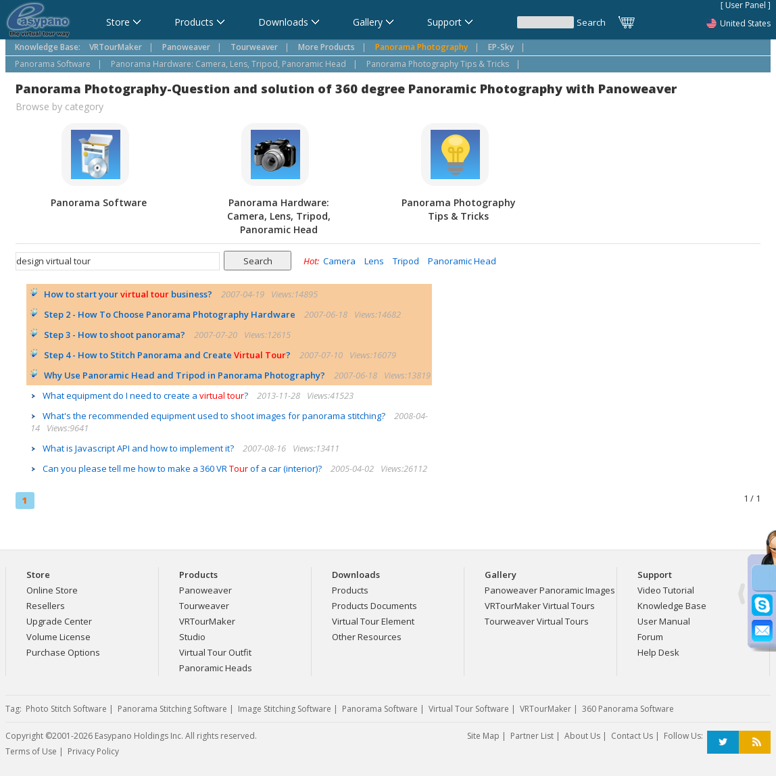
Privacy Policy (93, 751)
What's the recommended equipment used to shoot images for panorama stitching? (215, 416)
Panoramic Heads (215, 668)
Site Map (483, 736)
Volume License (58, 637)
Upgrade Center (59, 621)
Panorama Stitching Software (172, 708)
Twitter (723, 742)
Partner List (532, 736)
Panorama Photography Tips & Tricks (437, 64)
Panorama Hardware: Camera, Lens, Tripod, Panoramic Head (228, 64)
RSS (755, 742)
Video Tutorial (665, 590)
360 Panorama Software (628, 708)
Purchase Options (63, 652)
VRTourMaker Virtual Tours (540, 606)
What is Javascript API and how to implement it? (139, 448)
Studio (192, 637)
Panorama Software (53, 64)
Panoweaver (205, 590)
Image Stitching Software (284, 708)
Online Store (52, 590)
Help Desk (658, 652)
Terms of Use (31, 751)
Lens (374, 261)
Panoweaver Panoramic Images (550, 590)
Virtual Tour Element (373, 621)
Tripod (406, 261)
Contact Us (632, 736)
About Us (582, 736)
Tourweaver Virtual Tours (537, 621)
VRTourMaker (207, 621)
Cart (627, 22)
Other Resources (367, 637)
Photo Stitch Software (66, 708)
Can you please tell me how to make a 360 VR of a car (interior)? (183, 468)
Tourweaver (204, 606)
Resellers (45, 606)
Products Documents (374, 606)
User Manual (663, 621)
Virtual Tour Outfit (215, 652)
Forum (650, 637)
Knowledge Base (671, 606)
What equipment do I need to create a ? (146, 395)
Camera (339, 261)
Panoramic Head (462, 261)
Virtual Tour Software (469, 708)
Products (350, 590)
